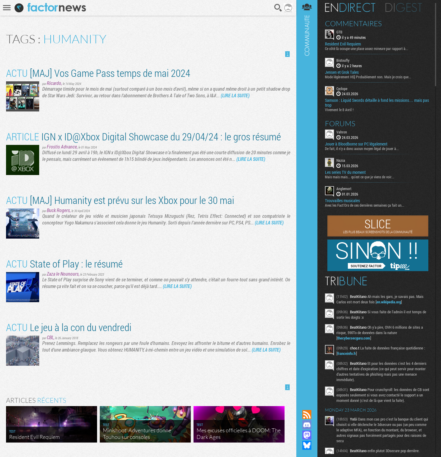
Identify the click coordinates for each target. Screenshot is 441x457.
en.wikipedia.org (388, 302)
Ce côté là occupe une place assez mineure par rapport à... (366, 48)
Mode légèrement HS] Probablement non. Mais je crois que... (368, 76)
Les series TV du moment (345, 172)
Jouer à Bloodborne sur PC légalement (356, 144)
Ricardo (54, 83)
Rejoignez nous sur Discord (306, 424)
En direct (350, 7)
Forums (340, 123)
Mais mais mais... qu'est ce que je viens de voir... (359, 176)
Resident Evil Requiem (343, 44)
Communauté (306, 199)
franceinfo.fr (346, 353)
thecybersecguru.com (353, 338)
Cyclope (341, 88)
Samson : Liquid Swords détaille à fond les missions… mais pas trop (377, 103)
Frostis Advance (62, 146)
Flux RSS (306, 414)
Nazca (340, 160)
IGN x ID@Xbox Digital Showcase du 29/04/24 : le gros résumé (143, 136)
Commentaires (353, 23)
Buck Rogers (58, 210)
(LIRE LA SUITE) (235, 95)
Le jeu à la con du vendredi (68, 327)
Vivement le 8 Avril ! (339, 109)
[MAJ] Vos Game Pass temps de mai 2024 (98, 73)
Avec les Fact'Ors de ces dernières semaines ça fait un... (364, 205)
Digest (403, 7)
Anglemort (343, 188)
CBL (50, 337)
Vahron (341, 132)
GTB (339, 32)
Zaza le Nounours (63, 274)
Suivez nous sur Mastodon (306, 435)
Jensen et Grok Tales (342, 72)
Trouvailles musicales (342, 200)
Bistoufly (342, 60)
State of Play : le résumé (64, 263)
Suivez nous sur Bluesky (306, 445)
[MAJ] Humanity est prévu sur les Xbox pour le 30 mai (120, 200)
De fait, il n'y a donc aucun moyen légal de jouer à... (362, 148)
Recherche (278, 7)
